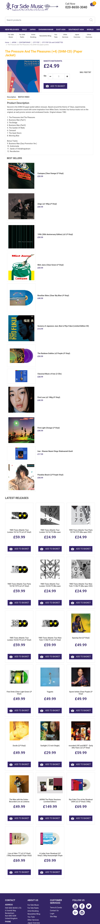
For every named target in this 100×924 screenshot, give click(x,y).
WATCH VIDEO (23, 97)
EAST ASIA (61, 29)
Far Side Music (11, 36)
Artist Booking (33, 36)
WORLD (90, 29)
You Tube (56, 36)
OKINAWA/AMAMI (45, 29)
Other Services (65, 36)
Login (52, 914)
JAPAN (32, 29)
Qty (45, 76)
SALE (24, 29)
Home (7, 42)
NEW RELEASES (12, 29)
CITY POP (36, 42)
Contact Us (54, 911)
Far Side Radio (22, 36)
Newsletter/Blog (45, 36)
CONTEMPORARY (24, 42)
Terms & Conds (56, 908)
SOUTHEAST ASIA (76, 29)
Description (11, 97)
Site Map (53, 917)
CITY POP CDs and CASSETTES (52, 42)
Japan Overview (77, 36)
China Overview (89, 36)
